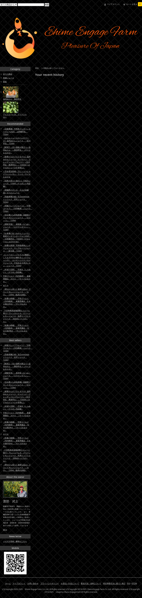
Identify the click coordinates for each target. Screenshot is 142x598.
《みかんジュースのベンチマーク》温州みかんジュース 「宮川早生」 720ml (17, 141)
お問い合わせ (32, 583)
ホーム (8, 583)
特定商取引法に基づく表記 (114, 583)
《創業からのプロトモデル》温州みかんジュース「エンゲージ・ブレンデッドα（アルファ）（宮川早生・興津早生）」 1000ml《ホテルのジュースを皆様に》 (17, 162)
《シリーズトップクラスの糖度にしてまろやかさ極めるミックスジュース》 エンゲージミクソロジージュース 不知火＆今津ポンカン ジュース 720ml (17, 260)
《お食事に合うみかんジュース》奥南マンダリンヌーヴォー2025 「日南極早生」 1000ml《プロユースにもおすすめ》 (17, 237)
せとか (6, 285)
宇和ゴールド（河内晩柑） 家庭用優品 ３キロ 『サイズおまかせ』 (17, 279)
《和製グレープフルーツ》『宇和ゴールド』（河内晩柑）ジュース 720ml (17, 208)
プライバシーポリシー (49, 583)
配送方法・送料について (91, 583)
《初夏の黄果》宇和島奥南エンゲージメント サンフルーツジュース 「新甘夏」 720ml (17, 248)
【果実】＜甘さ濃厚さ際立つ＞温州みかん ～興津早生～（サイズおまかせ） (17, 150)
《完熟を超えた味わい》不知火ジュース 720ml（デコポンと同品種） (17, 183)
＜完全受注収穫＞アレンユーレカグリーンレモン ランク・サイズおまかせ (17, 174)
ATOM (134, 583)
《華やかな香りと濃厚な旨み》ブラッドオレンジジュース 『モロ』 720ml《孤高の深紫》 (17, 292)
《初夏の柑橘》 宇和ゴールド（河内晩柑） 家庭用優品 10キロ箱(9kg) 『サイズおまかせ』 (16, 329)
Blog (5, 529)
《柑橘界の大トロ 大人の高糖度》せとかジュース (16, 191)
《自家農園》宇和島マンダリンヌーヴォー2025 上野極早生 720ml (17, 132)
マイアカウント (113, 4)
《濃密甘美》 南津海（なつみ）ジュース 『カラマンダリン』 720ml (17, 227)
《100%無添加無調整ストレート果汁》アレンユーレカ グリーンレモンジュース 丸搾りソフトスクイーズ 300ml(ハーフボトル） (17, 316)
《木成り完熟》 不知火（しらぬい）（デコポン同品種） (17, 271)
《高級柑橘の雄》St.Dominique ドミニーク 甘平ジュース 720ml (16, 199)
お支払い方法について (70, 583)
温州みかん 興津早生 (12, 99)
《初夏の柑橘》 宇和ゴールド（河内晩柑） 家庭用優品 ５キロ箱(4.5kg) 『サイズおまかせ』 (17, 302)
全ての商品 (7, 74)
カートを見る (134, 4)
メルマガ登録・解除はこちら (15, 541)
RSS (128, 583)
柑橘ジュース (8, 78)
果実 (5, 81)
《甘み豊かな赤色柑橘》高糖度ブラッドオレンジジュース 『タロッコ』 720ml (17, 218)
